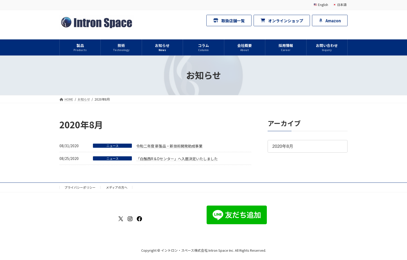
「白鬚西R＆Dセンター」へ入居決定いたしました (177, 158)
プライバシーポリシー (80, 187)
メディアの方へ (116, 187)
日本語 (340, 4)
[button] (229, 20)
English (321, 4)
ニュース (112, 146)
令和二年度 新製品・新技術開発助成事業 (169, 146)
